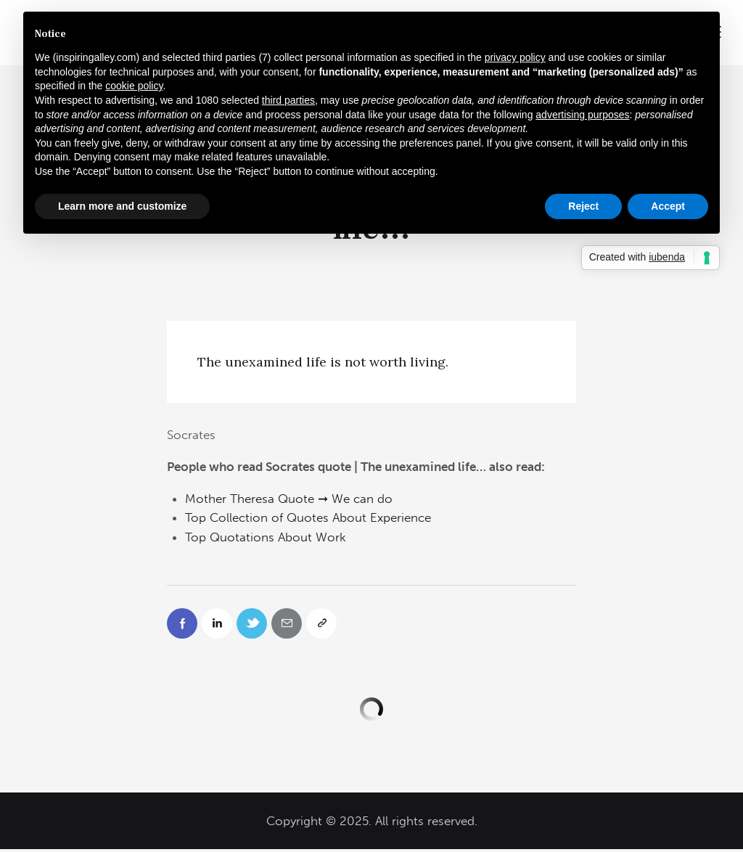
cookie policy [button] (134, 85)
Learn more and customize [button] (122, 206)
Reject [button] (583, 206)
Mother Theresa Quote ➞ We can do (289, 498)
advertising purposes (582, 114)
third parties (288, 100)
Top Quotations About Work (265, 537)
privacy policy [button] (515, 57)
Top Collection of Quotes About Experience (308, 517)
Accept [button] (668, 206)
